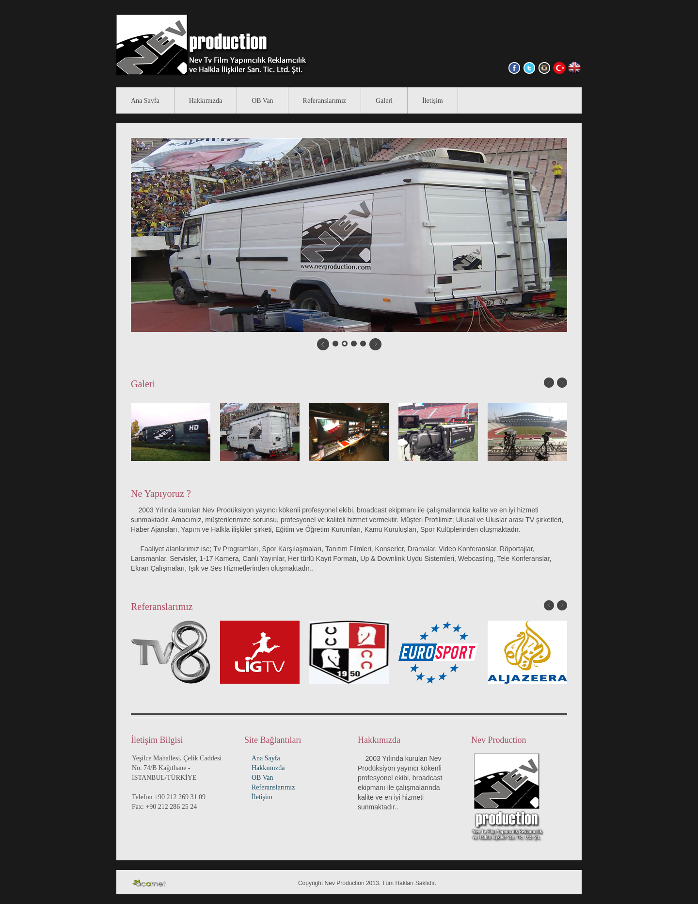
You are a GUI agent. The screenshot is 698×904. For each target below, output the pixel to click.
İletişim (432, 100)
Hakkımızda (205, 100)
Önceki (549, 383)
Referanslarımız (324, 100)
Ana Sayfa (145, 100)
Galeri (384, 100)
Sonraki (562, 383)
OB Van (262, 100)
